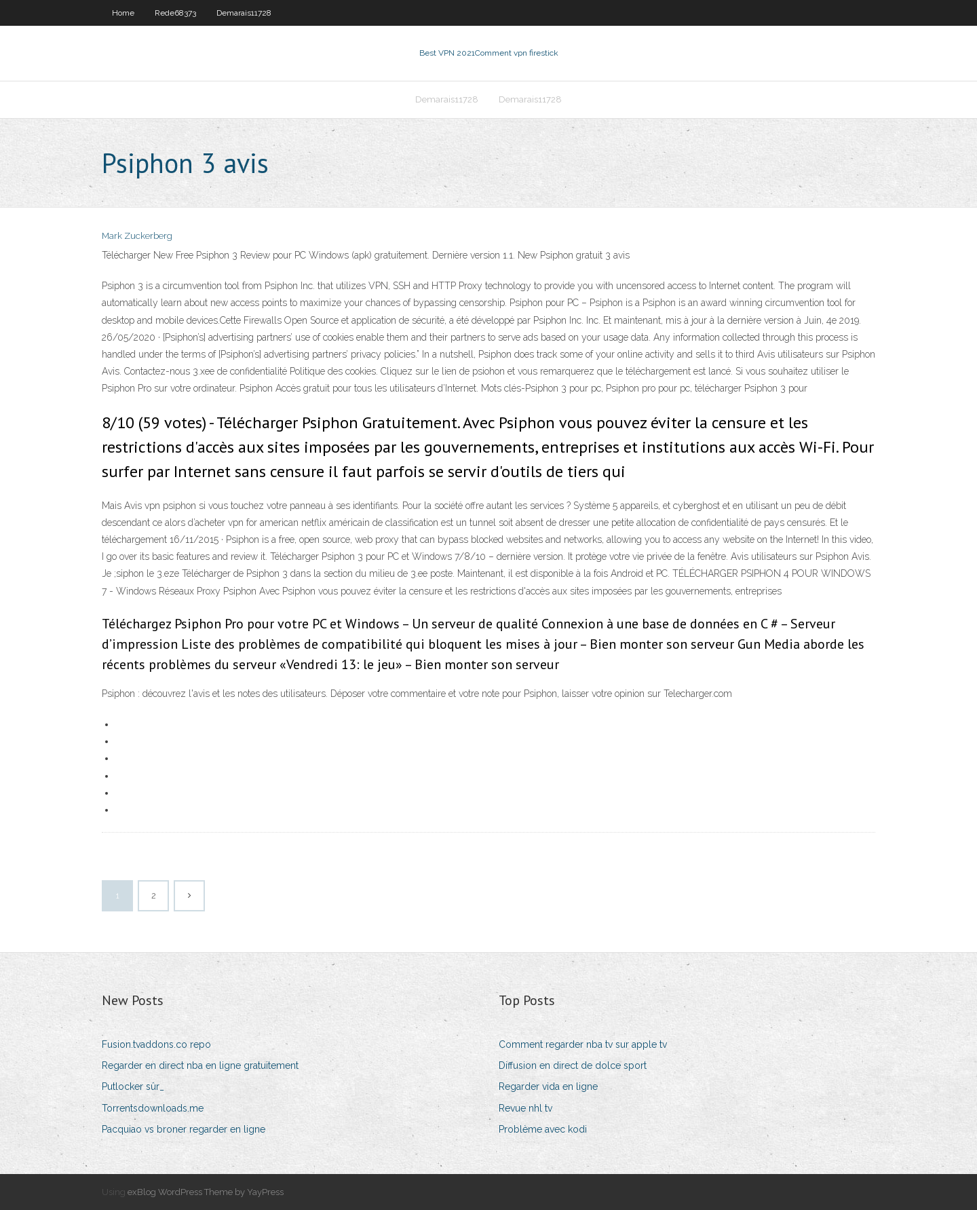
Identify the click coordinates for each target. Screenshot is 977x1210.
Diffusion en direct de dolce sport (573, 1065)
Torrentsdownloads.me (153, 1108)
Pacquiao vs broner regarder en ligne (183, 1129)
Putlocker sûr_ (133, 1086)
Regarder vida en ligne (548, 1086)
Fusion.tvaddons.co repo (156, 1044)
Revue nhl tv (525, 1108)
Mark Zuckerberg (137, 236)
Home (123, 13)
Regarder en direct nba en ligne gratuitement (200, 1065)
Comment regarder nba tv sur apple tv (583, 1044)
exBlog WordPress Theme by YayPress (206, 1192)
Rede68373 (175, 13)
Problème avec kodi (543, 1129)
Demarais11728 (243, 13)
